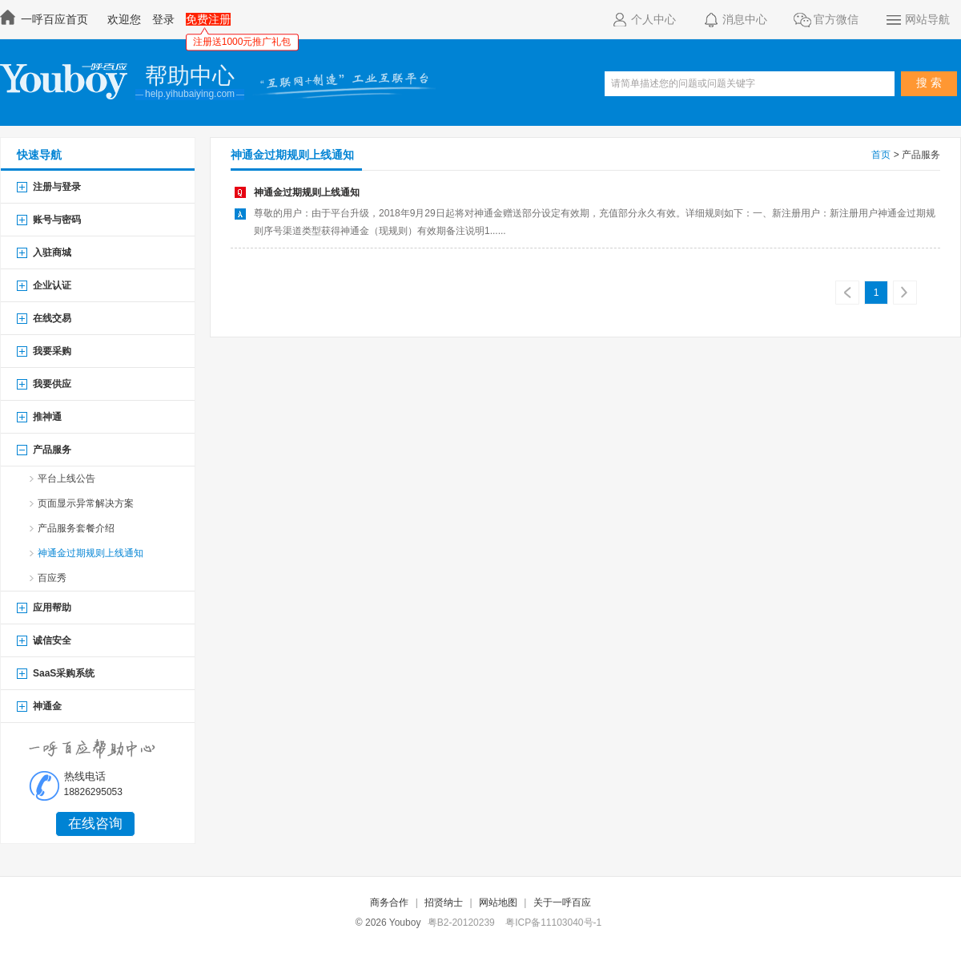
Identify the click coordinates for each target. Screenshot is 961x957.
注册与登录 (57, 186)
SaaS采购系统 (63, 673)
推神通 (47, 416)
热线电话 (85, 776)
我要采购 (52, 351)
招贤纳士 (443, 902)
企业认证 (52, 285)
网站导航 (917, 20)
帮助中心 (190, 75)
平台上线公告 (66, 478)
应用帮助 (52, 607)
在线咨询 (95, 823)
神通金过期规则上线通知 (292, 154)
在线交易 (52, 318)
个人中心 (643, 20)
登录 (163, 19)
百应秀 (52, 577)
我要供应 (52, 384)
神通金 (47, 706)
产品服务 (52, 449)
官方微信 (826, 20)
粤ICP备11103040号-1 (553, 922)
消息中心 (734, 20)
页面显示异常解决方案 (86, 503)
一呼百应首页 (45, 19)
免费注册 (208, 19)
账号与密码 (57, 219)
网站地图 (498, 902)
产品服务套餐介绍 (76, 528)
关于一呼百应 (562, 902)
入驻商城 (52, 252)
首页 (881, 154)
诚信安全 (52, 640)
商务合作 (389, 902)
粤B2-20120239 (461, 922)
